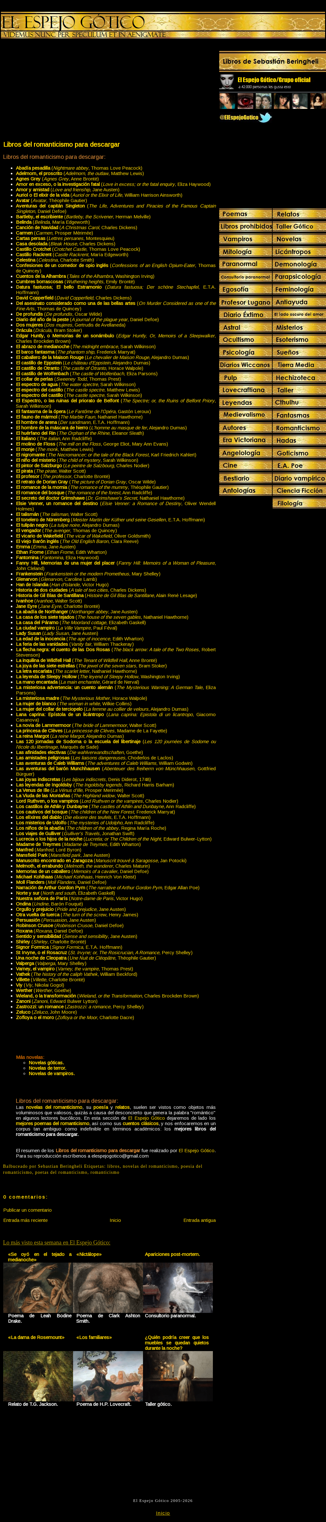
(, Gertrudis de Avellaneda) (71, 325)
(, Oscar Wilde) (59, 314)
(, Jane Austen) (67, 189)
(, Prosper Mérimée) (54, 233)
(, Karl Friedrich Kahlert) (106, 454)
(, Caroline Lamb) (56, 579)
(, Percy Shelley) (104, 952)
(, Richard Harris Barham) (95, 784)
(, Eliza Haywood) (113, 184)
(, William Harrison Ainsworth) (99, 195)
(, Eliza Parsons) (87, 373)
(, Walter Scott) (51, 471)
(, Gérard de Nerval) (77, 682)
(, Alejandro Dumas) (102, 357)
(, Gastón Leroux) (83, 411)
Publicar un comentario (27, 1210)
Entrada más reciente (25, 1220)
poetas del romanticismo (61, 1172)
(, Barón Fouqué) (49, 903)
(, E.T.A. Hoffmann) (73, 422)
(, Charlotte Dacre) (75, 1017)
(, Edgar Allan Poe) (108, 887)
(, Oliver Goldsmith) (83, 536)
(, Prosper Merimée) (69, 790)
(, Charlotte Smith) (55, 260)
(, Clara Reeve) (77, 541)
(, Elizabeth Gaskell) (81, 622)
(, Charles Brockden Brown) (107, 995)
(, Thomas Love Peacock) (79, 168)
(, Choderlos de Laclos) (94, 757)
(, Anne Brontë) (57, 178)
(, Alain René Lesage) (106, 595)
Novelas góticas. (46, 1062)
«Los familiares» (94, 1337)
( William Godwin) (104, 763)
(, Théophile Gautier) (51, 200)
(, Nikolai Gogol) (40, 985)
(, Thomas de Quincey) (66, 530)
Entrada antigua (199, 1220)
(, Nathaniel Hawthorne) (79, 416)
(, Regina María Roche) (91, 828)
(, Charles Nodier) (82, 465)
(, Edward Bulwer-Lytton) (114, 839)
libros (113, 1166)
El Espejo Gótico (146, 1118)
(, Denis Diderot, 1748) (83, 779)
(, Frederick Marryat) (75, 352)
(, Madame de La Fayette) (91, 730)
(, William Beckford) (76, 974)
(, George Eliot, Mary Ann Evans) (92, 444)
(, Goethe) (79, 752)
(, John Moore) (46, 1012)
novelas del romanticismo (150, 1166)
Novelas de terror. (47, 1068)
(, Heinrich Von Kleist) (76, 876)
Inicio (115, 1220)
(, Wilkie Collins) (74, 703)
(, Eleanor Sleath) (80, 433)
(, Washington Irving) (85, 276)
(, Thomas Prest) (68, 379)
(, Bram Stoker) (49, 330)
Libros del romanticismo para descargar (61, 144)
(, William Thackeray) (75, 644)
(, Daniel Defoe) (87, 319)
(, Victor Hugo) (62, 584)
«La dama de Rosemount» (36, 1337)
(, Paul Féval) (66, 628)
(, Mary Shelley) (88, 573)
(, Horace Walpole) (79, 368)
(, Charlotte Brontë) (63, 476)
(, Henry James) (77, 914)
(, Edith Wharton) (61, 552)
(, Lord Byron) (48, 849)
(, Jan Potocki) (101, 860)
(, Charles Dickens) (76, 227)
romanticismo (105, 1172)
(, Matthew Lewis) (80, 173)
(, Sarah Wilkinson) (86, 346)
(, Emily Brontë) (75, 281)
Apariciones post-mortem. (172, 1254)
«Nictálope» (89, 1254)
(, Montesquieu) (65, 238)
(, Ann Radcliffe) (54, 438)
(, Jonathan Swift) (75, 833)
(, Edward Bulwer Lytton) (57, 1001)
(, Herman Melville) (83, 216)
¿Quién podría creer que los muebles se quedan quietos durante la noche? (177, 1343)
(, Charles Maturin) (83, 866)
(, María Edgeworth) (53, 222)
